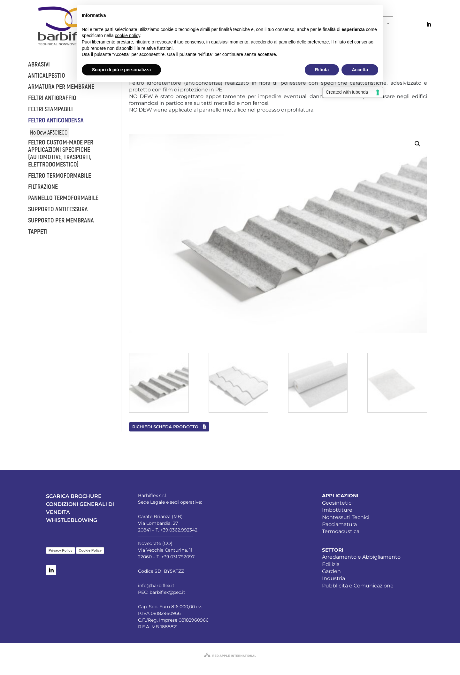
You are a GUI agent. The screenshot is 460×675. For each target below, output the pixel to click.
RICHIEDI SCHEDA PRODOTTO (169, 426)
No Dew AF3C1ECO (48, 132)
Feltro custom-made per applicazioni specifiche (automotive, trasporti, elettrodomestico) (60, 153)
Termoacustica (340, 531)
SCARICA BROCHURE (74, 496)
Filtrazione (43, 186)
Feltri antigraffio (52, 98)
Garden (331, 571)
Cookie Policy (90, 550)
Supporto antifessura (58, 209)
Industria (333, 578)
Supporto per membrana (61, 220)
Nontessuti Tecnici (345, 517)
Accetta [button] (360, 69)
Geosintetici (337, 503)
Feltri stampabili (50, 109)
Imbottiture (337, 510)
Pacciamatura (339, 524)
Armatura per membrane (61, 86)
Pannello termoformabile (63, 198)
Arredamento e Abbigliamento (361, 557)
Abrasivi (39, 64)
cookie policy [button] (127, 35)
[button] (417, 144)
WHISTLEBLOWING (71, 520)
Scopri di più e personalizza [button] (121, 69)
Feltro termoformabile (59, 175)
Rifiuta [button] (322, 69)
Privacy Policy (61, 550)
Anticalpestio (46, 75)
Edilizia (331, 564)
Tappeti (38, 231)
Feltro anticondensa (56, 120)
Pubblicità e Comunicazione (358, 586)
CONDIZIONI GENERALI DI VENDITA (80, 508)
